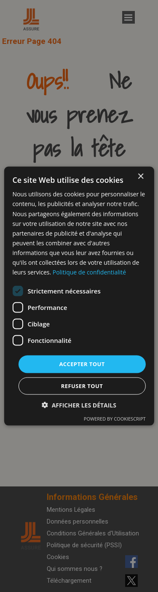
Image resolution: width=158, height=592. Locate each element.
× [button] (140, 177)
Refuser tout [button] (82, 385)
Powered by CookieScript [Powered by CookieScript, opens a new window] (115, 418)
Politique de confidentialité (89, 272)
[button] (79, 405)
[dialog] (79, 296)
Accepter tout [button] (81, 364)
